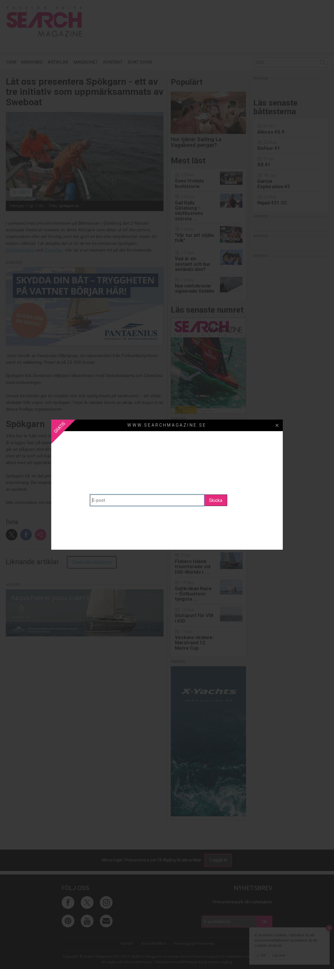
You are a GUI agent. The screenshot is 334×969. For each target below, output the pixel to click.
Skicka (215, 500)
